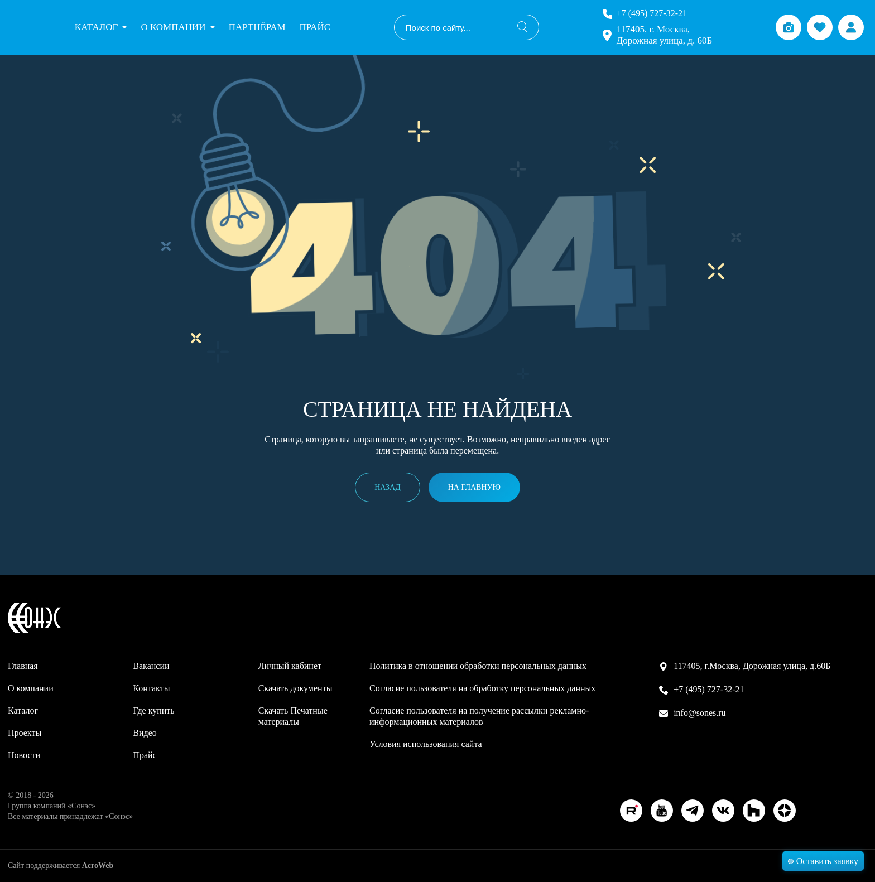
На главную (474, 487)
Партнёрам (257, 27)
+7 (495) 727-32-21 (652, 13)
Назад (387, 487)
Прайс (315, 27)
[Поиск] (522, 27)
